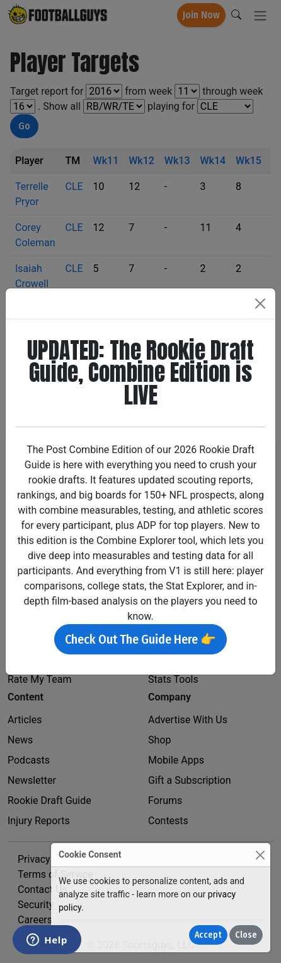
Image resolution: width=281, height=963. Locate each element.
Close (246, 935)
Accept (208, 935)
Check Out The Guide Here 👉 (140, 639)
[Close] (260, 854)
